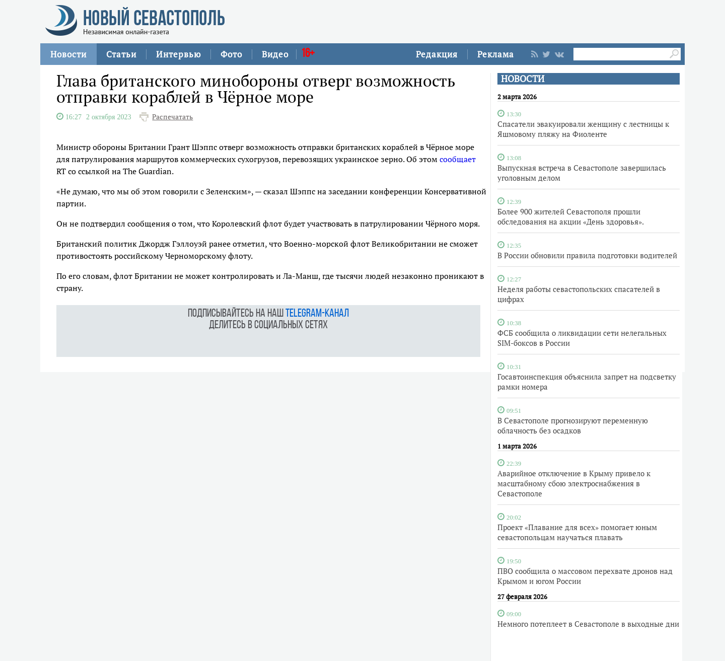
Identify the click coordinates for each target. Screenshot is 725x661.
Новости (68, 54)
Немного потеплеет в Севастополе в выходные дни (588, 624)
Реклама (495, 54)
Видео (275, 54)
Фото (231, 54)
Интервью (178, 54)
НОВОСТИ (522, 79)
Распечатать (172, 116)
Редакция (437, 54)
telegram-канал (317, 314)
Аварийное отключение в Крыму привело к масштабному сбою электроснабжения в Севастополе (573, 483)
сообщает (458, 159)
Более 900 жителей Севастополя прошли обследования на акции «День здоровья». (570, 216)
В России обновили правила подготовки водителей (587, 255)
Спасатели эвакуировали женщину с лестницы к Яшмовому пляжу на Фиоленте (583, 129)
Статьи (121, 54)
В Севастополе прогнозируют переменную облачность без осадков (572, 425)
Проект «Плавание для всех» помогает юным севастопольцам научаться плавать (577, 532)
